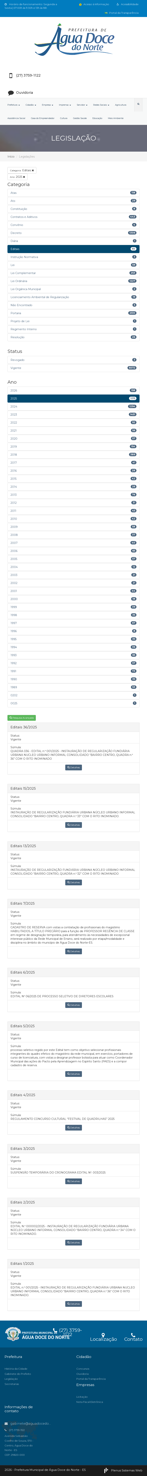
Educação (97, 118)
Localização (103, 1337)
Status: (15, 735)
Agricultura (120, 105)
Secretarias (12, 1383)
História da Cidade (16, 1368)
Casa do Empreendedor (42, 118)
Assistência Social (16, 118)
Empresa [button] (47, 105)
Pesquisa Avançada (22, 717)
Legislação (11, 1378)
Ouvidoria (82, 1373)
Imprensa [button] (65, 105)
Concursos (82, 1368)
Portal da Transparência (122, 12)
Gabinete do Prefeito (18, 1373)
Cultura (63, 118)
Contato (133, 1337)
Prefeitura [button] (13, 105)
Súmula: (16, 747)
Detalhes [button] (73, 767)
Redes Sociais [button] (101, 105)
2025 (17, 177)
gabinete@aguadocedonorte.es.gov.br (38, 1423)
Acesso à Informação (94, 4)
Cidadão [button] (31, 105)
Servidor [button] (82, 105)
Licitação (82, 1396)
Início (11, 156)
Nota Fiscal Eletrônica (89, 1401)
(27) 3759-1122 (67, 1331)
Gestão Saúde (80, 118)
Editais (22, 170)
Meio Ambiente (115, 118)
